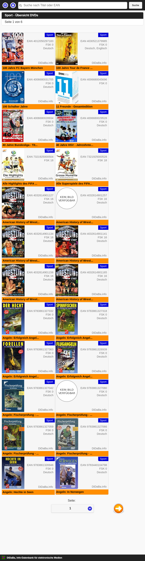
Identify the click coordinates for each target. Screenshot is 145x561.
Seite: (72, 537)
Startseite (13, 5)
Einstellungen (5, 5)
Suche (135, 5)
